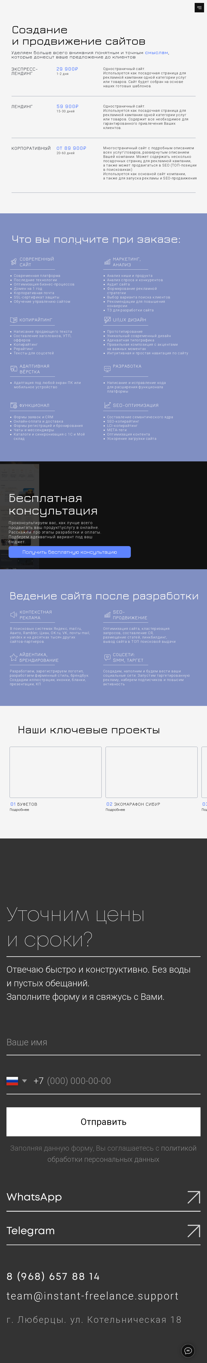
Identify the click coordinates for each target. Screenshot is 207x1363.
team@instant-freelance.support (92, 1296)
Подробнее (19, 809)
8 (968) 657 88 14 (53, 1277)
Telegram (30, 1231)
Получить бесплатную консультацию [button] (70, 552)
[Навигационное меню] (199, 7)
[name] (103, 1042)
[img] (56, 772)
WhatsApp (34, 1197)
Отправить (103, 1122)
